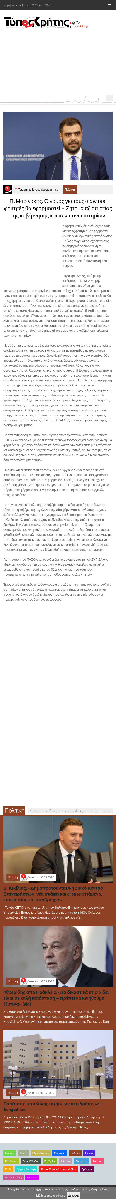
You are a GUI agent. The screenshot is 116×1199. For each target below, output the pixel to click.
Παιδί (8, 1169)
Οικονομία (59, 1153)
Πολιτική (70, 189)
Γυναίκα (97, 1161)
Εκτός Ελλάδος (30, 1161)
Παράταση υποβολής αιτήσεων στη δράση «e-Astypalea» (52, 1106)
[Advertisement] (58, 61)
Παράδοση (11, 1161)
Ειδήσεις (9, 1153)
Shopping (32, 1177)
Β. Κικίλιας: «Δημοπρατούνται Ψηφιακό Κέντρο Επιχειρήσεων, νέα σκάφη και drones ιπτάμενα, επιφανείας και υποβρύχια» (53, 893)
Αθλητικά (65, 1161)
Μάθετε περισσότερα (50, 1195)
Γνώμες (89, 1153)
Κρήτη (23, 1153)
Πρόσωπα (86, 1169)
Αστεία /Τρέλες (13, 1177)
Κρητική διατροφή (26, 1169)
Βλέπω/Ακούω (40, 1153)
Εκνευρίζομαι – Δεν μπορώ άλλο (58, 1169)
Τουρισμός (82, 1161)
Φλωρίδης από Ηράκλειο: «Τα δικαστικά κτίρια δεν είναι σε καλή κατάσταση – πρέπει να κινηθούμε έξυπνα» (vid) (56, 998)
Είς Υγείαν (50, 1161)
